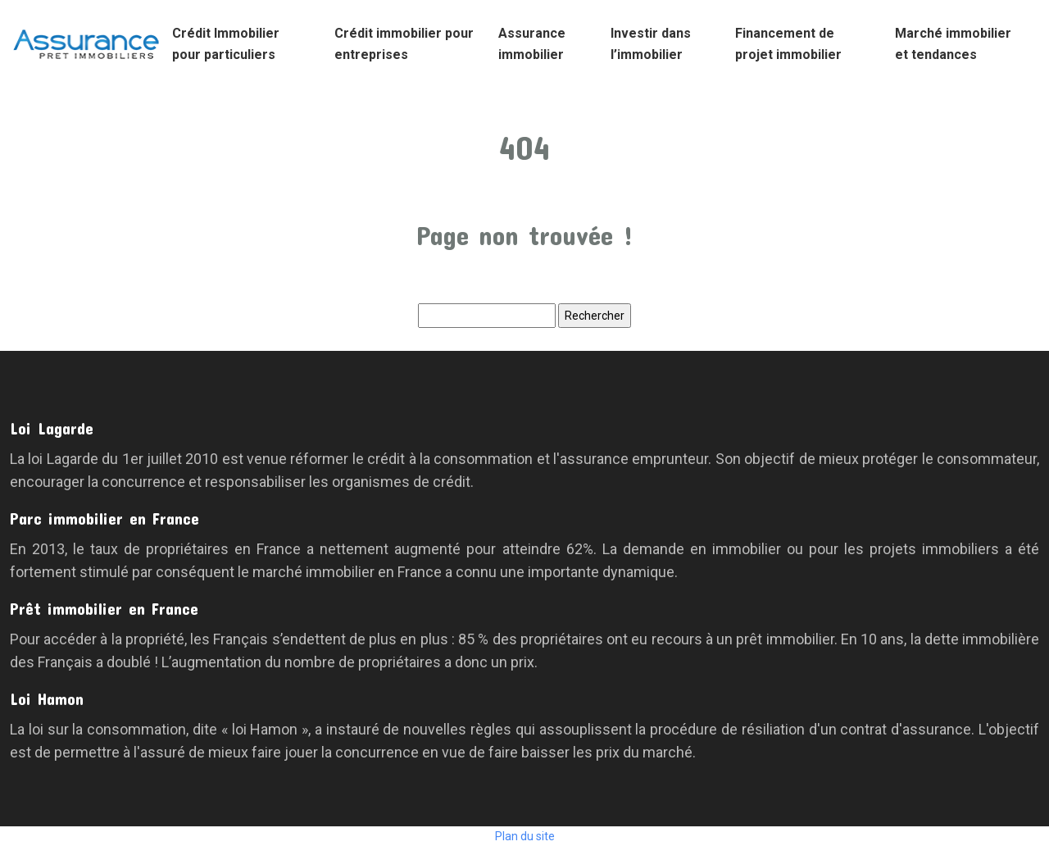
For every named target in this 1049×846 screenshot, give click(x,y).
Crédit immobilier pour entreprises (404, 43)
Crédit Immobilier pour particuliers (225, 43)
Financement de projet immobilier (788, 43)
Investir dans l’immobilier (651, 43)
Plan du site (525, 836)
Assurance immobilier (531, 43)
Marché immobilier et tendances (953, 43)
